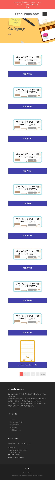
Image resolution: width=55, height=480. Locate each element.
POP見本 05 (27, 203)
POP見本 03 (27, 139)
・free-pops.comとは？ (16, 422)
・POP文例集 (13, 427)
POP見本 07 (27, 268)
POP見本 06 (27, 235)
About (29, 473)
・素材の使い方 (13, 425)
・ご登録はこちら (14, 430)
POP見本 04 (27, 171)
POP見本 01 (27, 74)
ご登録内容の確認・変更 (31, 4)
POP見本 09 (27, 333)
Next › (43, 374)
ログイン (19, 4)
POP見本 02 (27, 106)
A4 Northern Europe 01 (27, 365)
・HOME (11, 419)
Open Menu (45, 14)
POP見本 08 (27, 300)
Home (24, 473)
